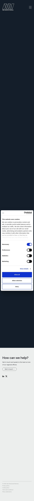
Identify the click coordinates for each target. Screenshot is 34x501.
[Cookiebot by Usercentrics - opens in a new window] (24, 213)
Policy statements (7, 491)
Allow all (17, 274)
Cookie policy (5, 487)
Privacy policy (5, 485)
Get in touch (9, 369)
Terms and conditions (7, 489)
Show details (24, 269)
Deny (17, 286)
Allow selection (17, 280)
